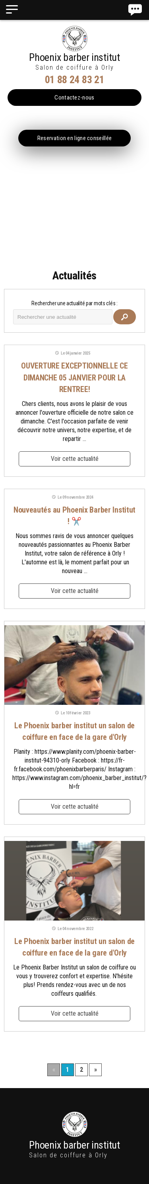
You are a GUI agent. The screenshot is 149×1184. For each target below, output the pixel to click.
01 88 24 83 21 (74, 80)
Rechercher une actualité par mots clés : (74, 303)
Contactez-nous (74, 97)
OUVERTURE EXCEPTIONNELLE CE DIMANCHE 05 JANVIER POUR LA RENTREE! (74, 377)
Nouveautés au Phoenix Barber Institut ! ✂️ (74, 515)
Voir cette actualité (75, 458)
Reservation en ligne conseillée (74, 138)
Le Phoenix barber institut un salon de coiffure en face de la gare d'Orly (74, 731)
